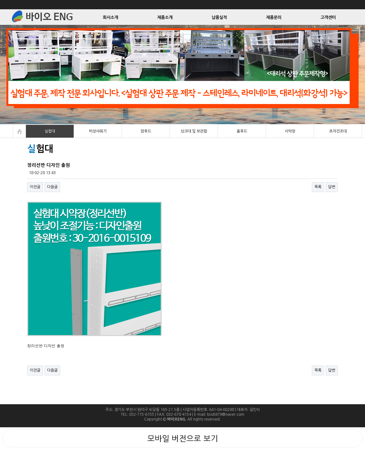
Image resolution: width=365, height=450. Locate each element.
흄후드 (242, 131)
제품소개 (165, 17)
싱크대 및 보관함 (194, 131)
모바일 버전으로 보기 (182, 438)
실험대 (50, 131)
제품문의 (273, 17)
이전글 (35, 187)
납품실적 (219, 17)
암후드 (146, 131)
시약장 (290, 131)
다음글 (52, 187)
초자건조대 (338, 131)
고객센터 (328, 17)
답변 (331, 187)
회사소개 (110, 17)
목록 (317, 187)
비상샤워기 (98, 131)
